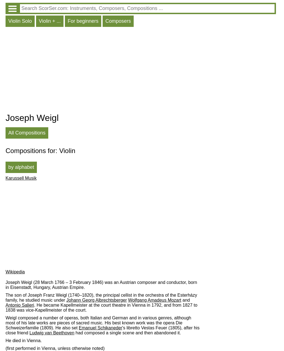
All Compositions (26, 133)
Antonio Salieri (20, 305)
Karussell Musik (21, 178)
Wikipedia (15, 271)
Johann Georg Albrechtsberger (96, 300)
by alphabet (21, 167)
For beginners (83, 21)
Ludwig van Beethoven (51, 332)
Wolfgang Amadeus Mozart (154, 300)
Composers (118, 21)
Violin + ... (50, 21)
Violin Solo (20, 21)
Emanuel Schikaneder (100, 327)
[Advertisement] (141, 71)
